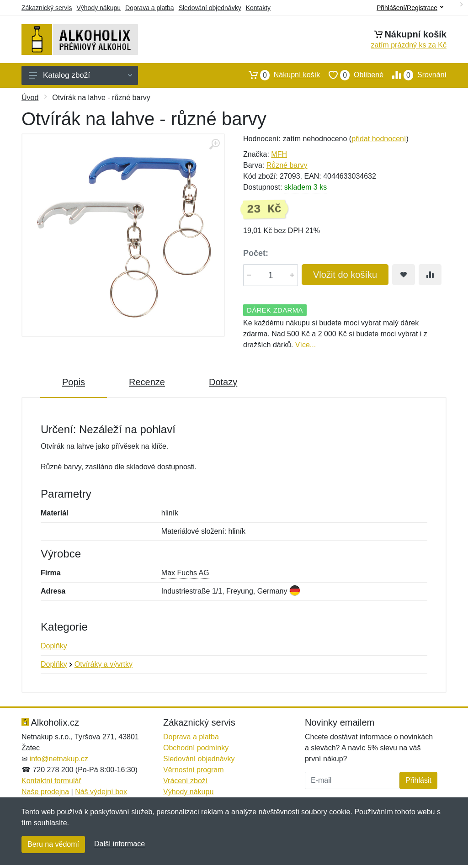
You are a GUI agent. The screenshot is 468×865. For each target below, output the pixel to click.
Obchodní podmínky (196, 748)
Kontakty (258, 7)
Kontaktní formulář (51, 781)
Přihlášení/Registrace (410, 8)
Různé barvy (287, 165)
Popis (73, 382)
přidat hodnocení (378, 139)
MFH (279, 154)
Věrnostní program (193, 770)
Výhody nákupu (98, 7)
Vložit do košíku (345, 275)
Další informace (119, 844)
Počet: (255, 253)
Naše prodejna (45, 792)
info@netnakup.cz (58, 759)
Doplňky (54, 646)
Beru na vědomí (53, 844)
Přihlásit (418, 780)
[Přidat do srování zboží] (430, 274)
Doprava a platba (149, 7)
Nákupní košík (280, 75)
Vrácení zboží (185, 781)
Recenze (147, 382)
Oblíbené (351, 75)
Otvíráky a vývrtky (103, 664)
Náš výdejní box (101, 792)
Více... (305, 345)
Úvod (29, 97)
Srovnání (415, 75)
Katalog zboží (80, 75)
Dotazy (223, 382)
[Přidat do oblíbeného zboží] (403, 274)
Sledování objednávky (210, 7)
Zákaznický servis (46, 7)
